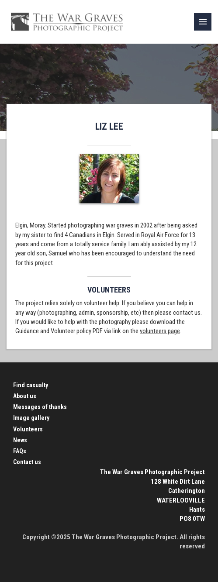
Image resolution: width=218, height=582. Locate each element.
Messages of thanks (40, 406)
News (20, 440)
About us (24, 396)
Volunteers (28, 429)
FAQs (19, 451)
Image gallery (31, 417)
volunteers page (160, 331)
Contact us (27, 461)
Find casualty (30, 385)
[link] (202, 22)
